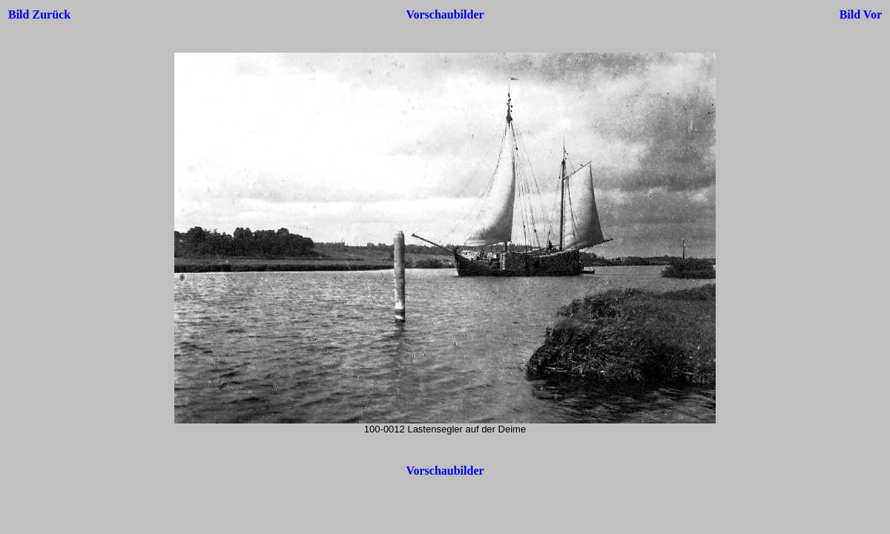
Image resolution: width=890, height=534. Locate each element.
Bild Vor (861, 14)
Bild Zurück (39, 14)
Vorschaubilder (445, 14)
